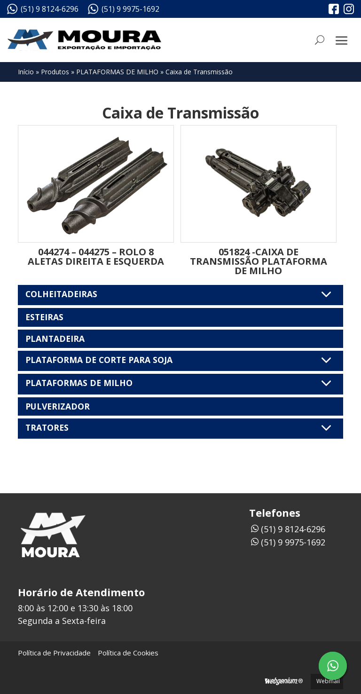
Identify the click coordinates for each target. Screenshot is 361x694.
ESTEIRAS (44, 317)
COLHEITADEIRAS (180, 294)
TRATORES (180, 428)
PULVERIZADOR (57, 406)
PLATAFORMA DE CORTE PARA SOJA (180, 360)
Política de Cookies (128, 652)
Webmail (328, 681)
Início (26, 71)
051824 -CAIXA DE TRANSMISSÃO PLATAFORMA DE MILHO (258, 261)
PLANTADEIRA (55, 338)
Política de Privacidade (54, 652)
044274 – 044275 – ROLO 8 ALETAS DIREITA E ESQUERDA (96, 256)
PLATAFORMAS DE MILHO (117, 71)
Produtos (55, 71)
